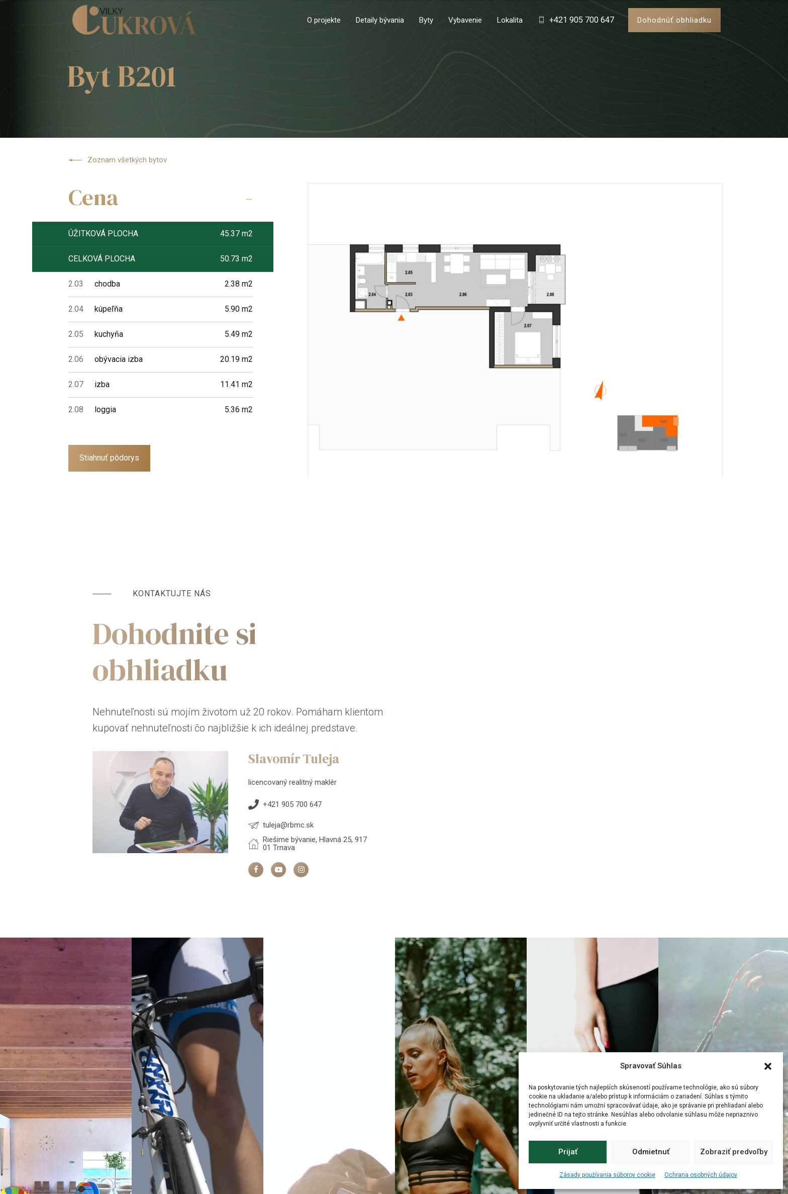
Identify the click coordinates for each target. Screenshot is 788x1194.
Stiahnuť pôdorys (109, 458)
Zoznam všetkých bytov (117, 160)
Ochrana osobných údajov (700, 1174)
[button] (768, 1066)
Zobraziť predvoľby (733, 1151)
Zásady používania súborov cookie (607, 1174)
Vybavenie (465, 20)
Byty (426, 20)
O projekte (324, 20)
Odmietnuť (650, 1151)
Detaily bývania (380, 20)
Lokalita (510, 20)
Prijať (567, 1151)
